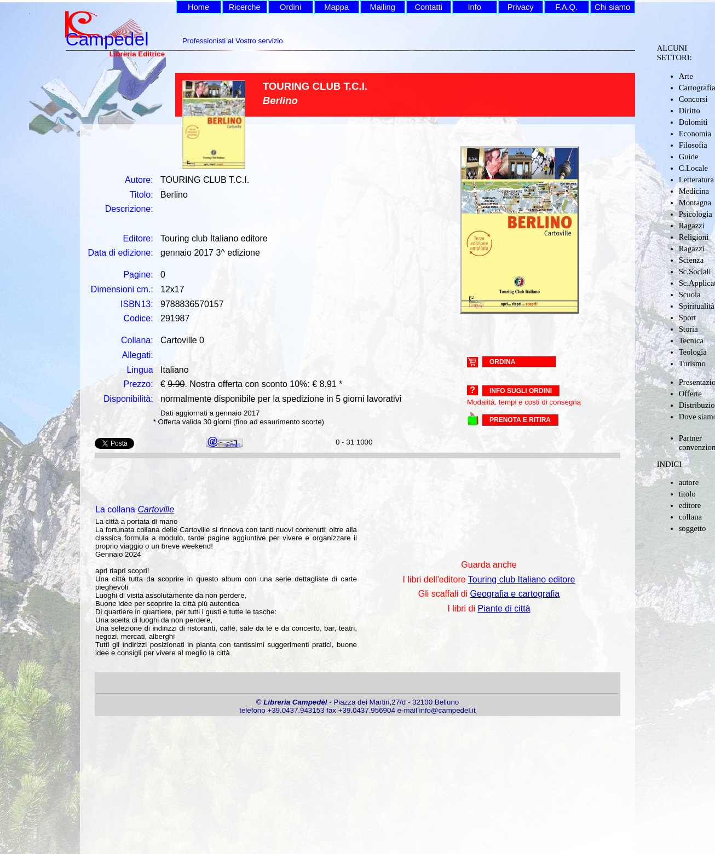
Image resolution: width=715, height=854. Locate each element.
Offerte (690, 393)
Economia (695, 133)
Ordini (290, 7)
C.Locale (693, 168)
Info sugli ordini (520, 391)
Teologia (693, 352)
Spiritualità (696, 306)
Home (198, 7)
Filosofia (693, 145)
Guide (689, 156)
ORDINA (502, 361)
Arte (686, 76)
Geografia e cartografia (515, 593)
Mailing (382, 7)
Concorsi (693, 99)
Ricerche (245, 7)
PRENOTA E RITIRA (520, 420)
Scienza (691, 260)
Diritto (689, 110)
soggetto (692, 528)
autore (689, 482)
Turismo (692, 363)
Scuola (690, 294)
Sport (687, 317)
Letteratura (696, 179)
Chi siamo (612, 7)
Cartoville (155, 509)
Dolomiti (693, 122)
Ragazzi (692, 225)
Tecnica (691, 340)
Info (474, 7)
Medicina (694, 191)
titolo (687, 493)
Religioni (694, 237)
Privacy (521, 7)
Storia (688, 329)
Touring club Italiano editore (521, 579)
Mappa (336, 7)
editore (690, 505)
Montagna (695, 202)
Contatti (428, 7)
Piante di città (504, 608)
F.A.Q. (566, 7)
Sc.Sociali (695, 271)
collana (690, 516)
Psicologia (695, 214)
